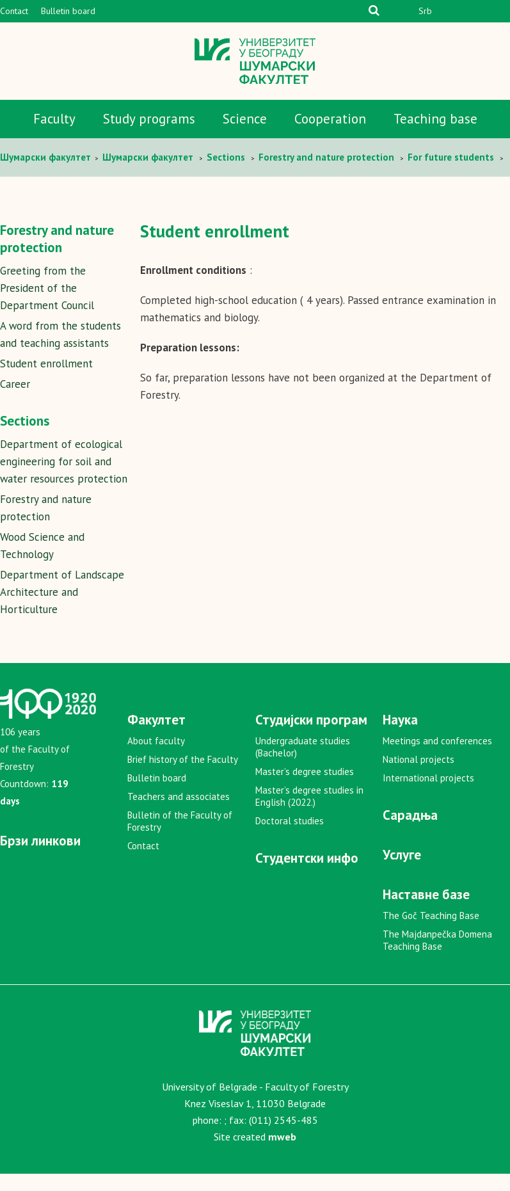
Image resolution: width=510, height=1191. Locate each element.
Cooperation (330, 118)
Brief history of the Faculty (182, 777)
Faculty (54, 118)
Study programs (149, 118)
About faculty (156, 758)
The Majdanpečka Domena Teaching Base (437, 957)
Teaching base (435, 118)
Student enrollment (46, 363)
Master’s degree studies (304, 789)
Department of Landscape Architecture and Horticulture (62, 609)
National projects (418, 777)
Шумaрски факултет (46, 157)
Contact (14, 11)
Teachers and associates (178, 814)
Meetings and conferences (437, 758)
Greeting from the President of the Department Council (47, 288)
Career (15, 384)
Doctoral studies (289, 838)
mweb (282, 1153)
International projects (428, 795)
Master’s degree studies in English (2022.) (309, 813)
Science (245, 118)
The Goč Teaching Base (431, 933)
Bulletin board (68, 11)
